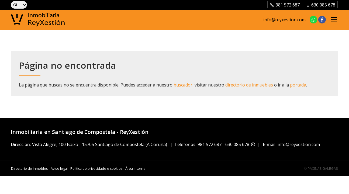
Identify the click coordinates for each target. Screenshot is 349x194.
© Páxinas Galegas (321, 169)
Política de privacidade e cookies (96, 168)
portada (298, 85)
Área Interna (135, 168)
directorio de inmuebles (249, 85)
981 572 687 (210, 144)
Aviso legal (59, 168)
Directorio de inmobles (29, 168)
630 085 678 (237, 144)
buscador (183, 85)
